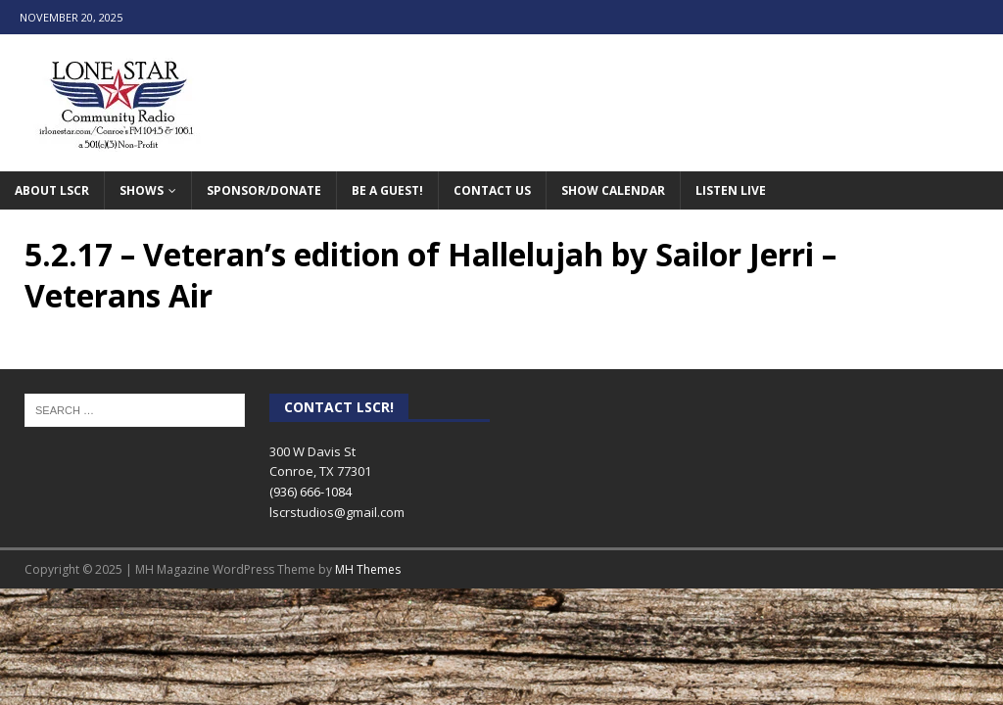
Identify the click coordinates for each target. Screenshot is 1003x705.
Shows (141, 190)
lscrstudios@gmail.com (337, 512)
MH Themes (368, 569)
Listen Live (730, 190)
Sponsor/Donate (264, 190)
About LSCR (52, 190)
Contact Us (492, 190)
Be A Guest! (387, 190)
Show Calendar (613, 190)
